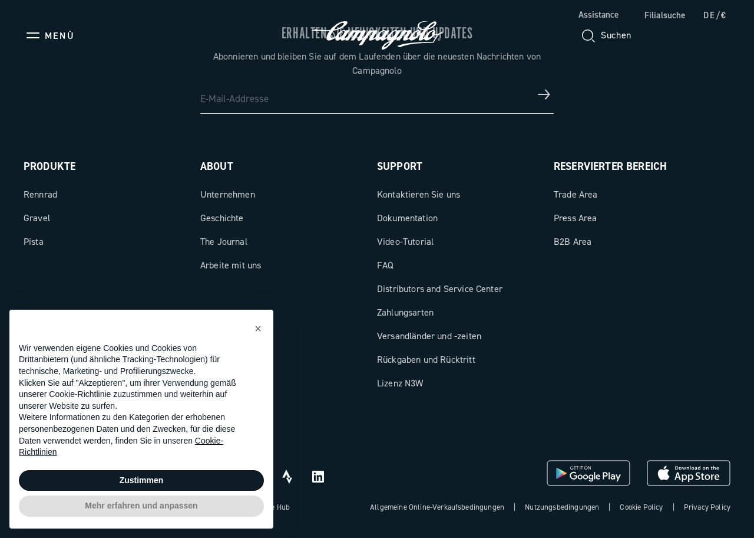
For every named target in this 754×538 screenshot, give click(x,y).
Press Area (575, 218)
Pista (34, 241)
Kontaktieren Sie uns (418, 194)
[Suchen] (605, 35)
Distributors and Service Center (439, 289)
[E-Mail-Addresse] (377, 94)
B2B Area (572, 241)
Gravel (37, 218)
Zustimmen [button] (142, 480)
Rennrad (40, 194)
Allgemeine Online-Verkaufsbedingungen (437, 507)
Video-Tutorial (405, 241)
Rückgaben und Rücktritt (426, 359)
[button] (258, 328)
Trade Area (576, 194)
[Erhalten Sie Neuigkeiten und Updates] (544, 94)
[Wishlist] (664, 35)
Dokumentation (407, 218)
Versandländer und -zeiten (429, 336)
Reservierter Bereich (610, 166)
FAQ (385, 265)
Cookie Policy (641, 507)
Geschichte (222, 218)
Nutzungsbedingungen (562, 507)
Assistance (598, 15)
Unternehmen (227, 194)
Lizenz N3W (400, 383)
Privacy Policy (707, 507)
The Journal (223, 241)
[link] (659, 16)
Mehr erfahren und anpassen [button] (141, 505)
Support (399, 166)
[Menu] (49, 35)
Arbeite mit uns (230, 265)
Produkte (49, 166)
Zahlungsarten (405, 312)
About (216, 166)
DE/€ (715, 15)
